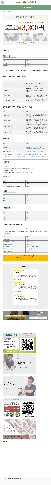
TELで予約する (7, 478)
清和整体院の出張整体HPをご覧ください (34, 148)
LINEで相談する (17, 478)
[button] (25, 258)
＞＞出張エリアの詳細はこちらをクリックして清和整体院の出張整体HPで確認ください (29, 156)
